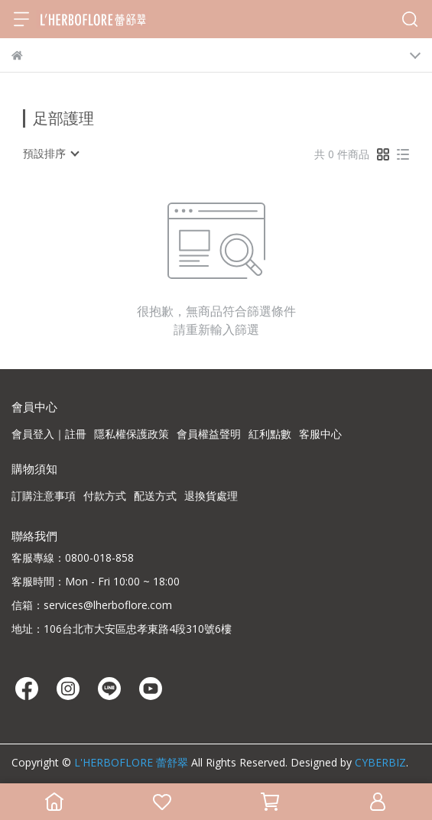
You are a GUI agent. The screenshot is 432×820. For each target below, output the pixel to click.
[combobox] (50, 153)
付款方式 (104, 495)
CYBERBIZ (380, 762)
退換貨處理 (211, 495)
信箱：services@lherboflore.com (91, 605)
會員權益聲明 (209, 433)
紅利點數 (269, 433)
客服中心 (320, 433)
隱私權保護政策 (131, 433)
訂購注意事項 (43, 495)
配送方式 (155, 495)
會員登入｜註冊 (48, 433)
